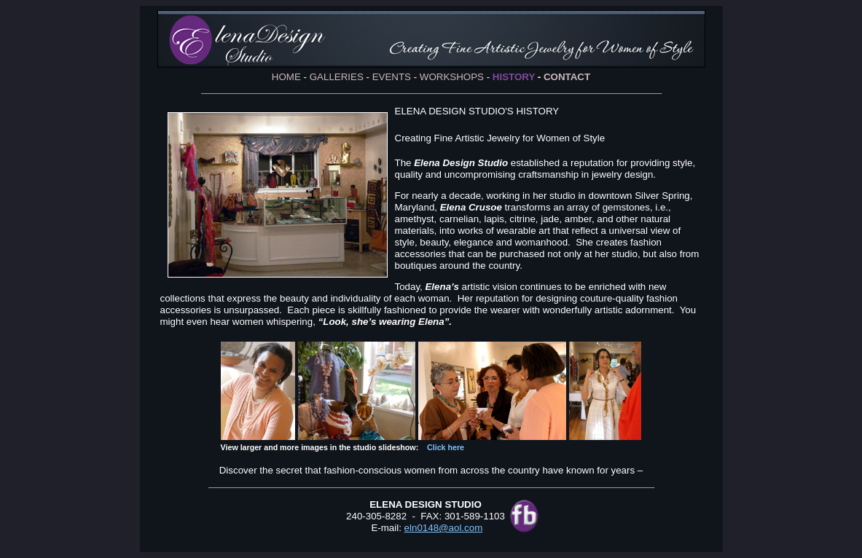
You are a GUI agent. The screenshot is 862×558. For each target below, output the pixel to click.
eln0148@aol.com (443, 527)
